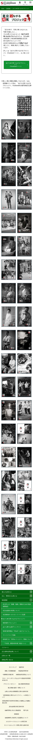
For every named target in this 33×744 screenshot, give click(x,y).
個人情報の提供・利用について (16, 687)
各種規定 (16, 714)
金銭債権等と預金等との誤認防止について (16, 717)
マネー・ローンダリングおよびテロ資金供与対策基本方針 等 (16, 679)
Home (2, 8)
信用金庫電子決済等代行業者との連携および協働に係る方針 (16, 701)
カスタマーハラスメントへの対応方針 (16, 721)
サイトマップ (12, 667)
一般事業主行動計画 (7, 674)
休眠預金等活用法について (23, 674)
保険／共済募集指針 (10, 671)
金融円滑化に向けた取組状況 (13, 710)
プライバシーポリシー (10, 684)
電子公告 (25, 710)
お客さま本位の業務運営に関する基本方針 (16, 691)
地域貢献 (8, 8)
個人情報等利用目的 (24, 684)
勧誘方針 (21, 667)
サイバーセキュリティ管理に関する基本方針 (16, 725)
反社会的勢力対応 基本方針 (16, 706)
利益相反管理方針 (23, 671)
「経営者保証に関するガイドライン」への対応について (16, 696)
